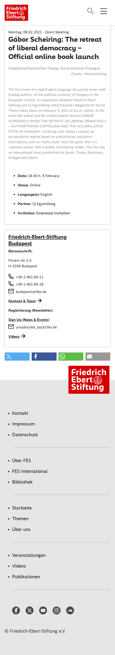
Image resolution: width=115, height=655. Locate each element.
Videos (14, 336)
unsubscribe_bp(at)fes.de (36, 327)
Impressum (23, 424)
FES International (29, 471)
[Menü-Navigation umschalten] (103, 11)
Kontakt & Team (22, 301)
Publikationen (26, 576)
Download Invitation (53, 213)
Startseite (22, 508)
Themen (20, 518)
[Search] (91, 11)
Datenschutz (25, 434)
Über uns (21, 529)
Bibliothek (22, 482)
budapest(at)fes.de (31, 291)
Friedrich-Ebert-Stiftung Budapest (37, 240)
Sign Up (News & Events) (28, 319)
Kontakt (20, 413)
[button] (17, 356)
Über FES (21, 460)
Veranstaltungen (29, 555)
